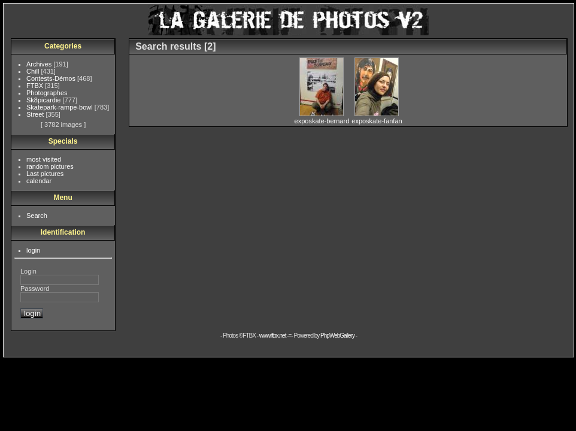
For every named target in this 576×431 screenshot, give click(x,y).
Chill (33, 71)
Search (36, 215)
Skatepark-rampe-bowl (60, 107)
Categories (62, 46)
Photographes (47, 92)
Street (36, 114)
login (33, 250)
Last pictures (44, 173)
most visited (43, 159)
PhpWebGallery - (338, 335)
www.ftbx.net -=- (276, 335)
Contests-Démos (51, 78)
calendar (38, 180)
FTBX (35, 85)
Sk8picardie (44, 100)
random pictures (50, 166)
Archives (39, 64)
